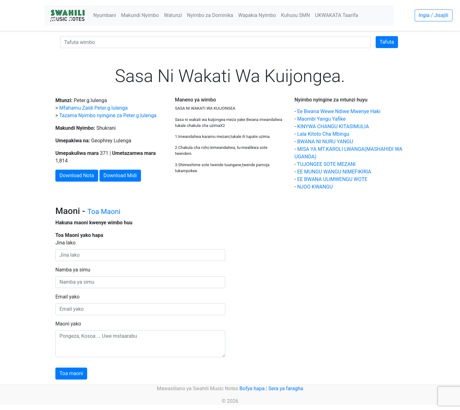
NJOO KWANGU (315, 187)
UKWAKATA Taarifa (336, 15)
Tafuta (387, 42)
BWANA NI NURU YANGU (325, 142)
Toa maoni (71, 373)
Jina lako (65, 243)
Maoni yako (68, 324)
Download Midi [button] (120, 175)
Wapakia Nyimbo (257, 15)
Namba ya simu (72, 270)
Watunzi (173, 15)
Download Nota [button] (76, 175)
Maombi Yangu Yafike (321, 119)
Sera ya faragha (285, 388)
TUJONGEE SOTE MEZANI (326, 164)
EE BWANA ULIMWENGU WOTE (332, 179)
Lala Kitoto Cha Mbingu (323, 134)
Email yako (67, 297)
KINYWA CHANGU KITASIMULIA (333, 126)
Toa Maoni (104, 211)
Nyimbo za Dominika (210, 15)
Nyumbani (104, 15)
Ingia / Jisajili (433, 15)
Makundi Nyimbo (140, 15)
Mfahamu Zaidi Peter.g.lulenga (93, 108)
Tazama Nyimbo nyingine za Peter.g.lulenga (107, 115)
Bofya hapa (252, 388)
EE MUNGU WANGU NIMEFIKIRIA (334, 172)
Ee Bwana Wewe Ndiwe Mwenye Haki (338, 111)
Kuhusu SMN (295, 15)
